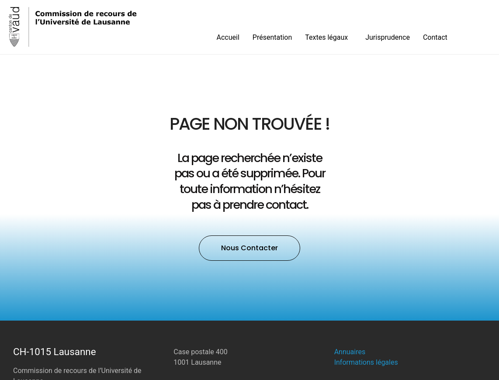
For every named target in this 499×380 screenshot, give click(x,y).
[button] (249, 248)
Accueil (228, 37)
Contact (435, 37)
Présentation (272, 37)
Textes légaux (328, 37)
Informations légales (366, 362)
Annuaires (350, 352)
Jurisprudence (387, 37)
